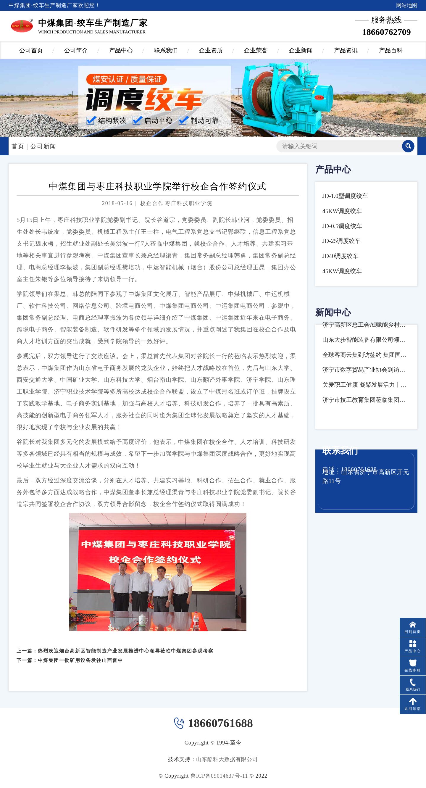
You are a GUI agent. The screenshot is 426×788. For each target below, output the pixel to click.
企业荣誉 (256, 50)
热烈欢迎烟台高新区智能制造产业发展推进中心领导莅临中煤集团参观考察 (126, 644)
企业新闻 (301, 50)
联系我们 (166, 50)
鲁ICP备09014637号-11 (219, 776)
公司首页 (31, 50)
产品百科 (391, 50)
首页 (18, 146)
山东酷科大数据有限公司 (227, 759)
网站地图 (406, 5)
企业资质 (211, 50)
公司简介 (76, 50)
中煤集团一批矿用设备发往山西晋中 (80, 653)
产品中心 (121, 50)
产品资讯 (346, 50)
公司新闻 (43, 146)
